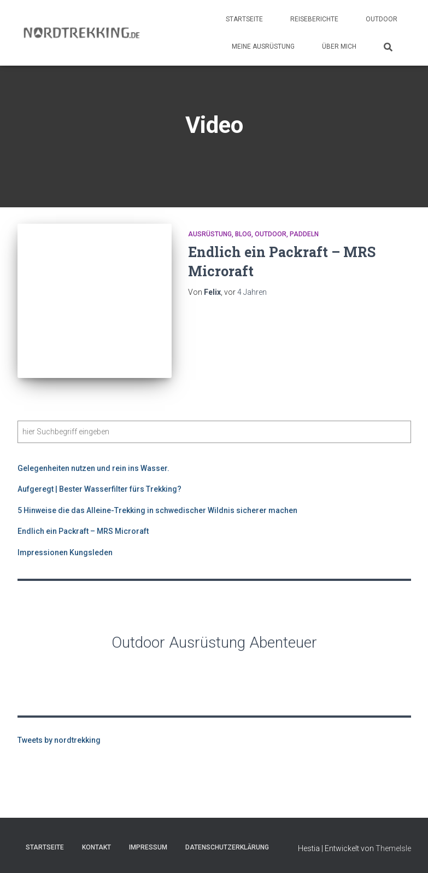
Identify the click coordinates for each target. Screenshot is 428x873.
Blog (243, 234)
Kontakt (96, 847)
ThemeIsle (393, 848)
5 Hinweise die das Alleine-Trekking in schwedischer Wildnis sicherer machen (157, 510)
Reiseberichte (314, 19)
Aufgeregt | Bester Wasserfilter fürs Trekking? (99, 489)
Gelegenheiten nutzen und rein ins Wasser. (93, 468)
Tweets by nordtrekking (59, 740)
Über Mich (339, 46)
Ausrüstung (210, 234)
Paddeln (304, 234)
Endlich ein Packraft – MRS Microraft (83, 531)
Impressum (148, 847)
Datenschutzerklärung (227, 847)
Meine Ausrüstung (263, 46)
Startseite (244, 19)
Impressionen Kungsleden (65, 552)
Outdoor (381, 19)
